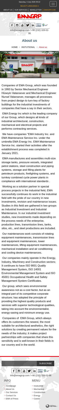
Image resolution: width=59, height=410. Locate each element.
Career (37, 398)
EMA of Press (12, 398)
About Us (10, 389)
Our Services (12, 392)
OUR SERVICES (21, 10)
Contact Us (11, 395)
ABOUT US (7, 10)
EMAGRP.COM (50, 10)
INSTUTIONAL (28, 47)
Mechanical (39, 389)
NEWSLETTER (36, 10)
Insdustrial (38, 386)
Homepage (11, 386)
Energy (37, 395)
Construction (39, 392)
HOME (15, 47)
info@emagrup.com (19, 30)
